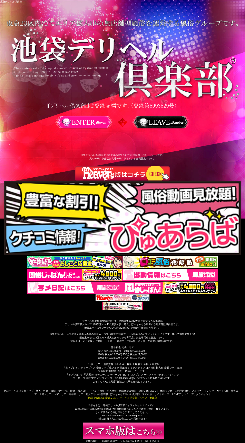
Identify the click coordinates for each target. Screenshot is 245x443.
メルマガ (197, 390)
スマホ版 (147, 394)
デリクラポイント (201, 394)
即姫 (72, 390)
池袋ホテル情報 (127, 390)
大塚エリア (60, 394)
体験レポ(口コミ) (148, 390)
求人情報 (112, 390)
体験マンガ (166, 390)
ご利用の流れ (182, 390)
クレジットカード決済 (216, 390)
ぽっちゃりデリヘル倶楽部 (125, 394)
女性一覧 (63, 390)
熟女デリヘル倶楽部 (97, 394)
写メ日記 (82, 390)
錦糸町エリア (76, 394)
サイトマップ (161, 394)
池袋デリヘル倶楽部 (121, 441)
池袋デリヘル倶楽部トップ (18, 390)
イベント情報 (97, 390)
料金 (45, 390)
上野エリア (45, 394)
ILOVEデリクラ (180, 394)
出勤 (53, 390)
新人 (38, 390)
